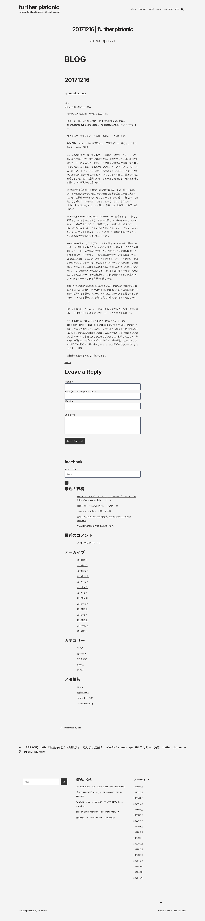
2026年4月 (138, 789)
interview (168, 10)
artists (133, 10)
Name (69, 383)
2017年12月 (83, 584)
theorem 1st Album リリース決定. (94, 513)
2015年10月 (83, 627)
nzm (79, 730)
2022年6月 (138, 851)
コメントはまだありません (78, 108)
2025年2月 (138, 800)
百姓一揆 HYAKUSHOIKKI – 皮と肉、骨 (97, 507)
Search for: (71, 471)
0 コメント (111, 43)
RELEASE (82, 661)
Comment (70, 416)
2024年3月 (138, 806)
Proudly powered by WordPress (33, 913)
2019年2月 (82, 567)
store (159, 10)
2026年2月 (138, 794)
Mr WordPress (87, 545)
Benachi (182, 913)
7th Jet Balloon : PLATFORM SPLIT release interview (100, 789)
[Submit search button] (64, 784)
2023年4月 (138, 823)
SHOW (80, 666)
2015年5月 (82, 633)
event (151, 10)
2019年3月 (82, 562)
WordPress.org (85, 705)
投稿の (83, 694)
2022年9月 (138, 834)
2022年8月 (138, 840)
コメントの (85, 700)
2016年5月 (82, 616)
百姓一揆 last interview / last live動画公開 (95, 820)
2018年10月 (83, 578)
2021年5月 (138, 880)
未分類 (80, 672)
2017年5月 (82, 595)
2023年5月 (138, 817)
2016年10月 (83, 606)
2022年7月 (138, 846)
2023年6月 (138, 811)
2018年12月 (83, 573)
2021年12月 (138, 863)
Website (69, 403)
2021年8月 (138, 874)
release (142, 10)
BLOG (68, 364)
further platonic (45, 8)
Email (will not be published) (80, 393)
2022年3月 (138, 857)
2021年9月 (138, 868)
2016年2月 (82, 622)
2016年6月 (82, 611)
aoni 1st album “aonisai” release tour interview (97, 814)
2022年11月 (138, 828)
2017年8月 (82, 589)
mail (177, 10)
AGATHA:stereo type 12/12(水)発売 (95, 528)
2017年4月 (82, 600)
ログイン (81, 689)
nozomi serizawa (77, 95)
